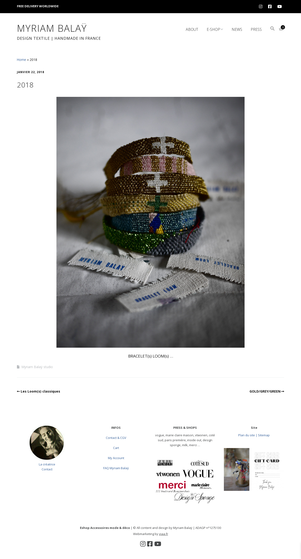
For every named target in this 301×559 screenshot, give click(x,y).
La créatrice (47, 464)
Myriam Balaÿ (52, 28)
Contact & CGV (116, 438)
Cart (116, 448)
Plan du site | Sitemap (254, 435)
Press (256, 29)
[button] (272, 29)
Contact (47, 469)
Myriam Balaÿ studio (37, 367)
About (192, 29)
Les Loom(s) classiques (40, 391)
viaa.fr (163, 534)
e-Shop (213, 29)
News (237, 29)
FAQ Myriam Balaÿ (116, 468)
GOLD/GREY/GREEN (265, 391)
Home (21, 59)
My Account (116, 458)
